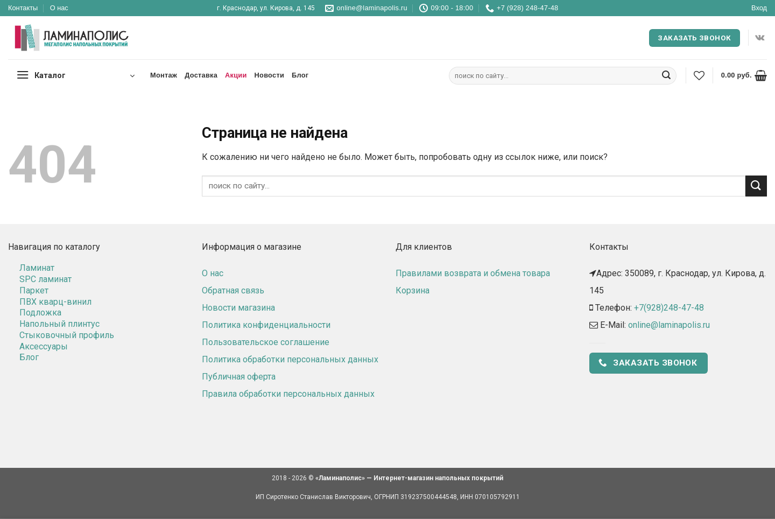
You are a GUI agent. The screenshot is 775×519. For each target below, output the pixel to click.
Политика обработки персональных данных (290, 359)
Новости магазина (238, 308)
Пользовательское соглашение (265, 342)
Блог (300, 75)
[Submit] (666, 76)
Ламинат (36, 268)
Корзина (412, 290)
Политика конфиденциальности (266, 325)
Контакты (23, 8)
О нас (59, 8)
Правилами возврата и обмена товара (473, 273)
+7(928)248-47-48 (669, 308)
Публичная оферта (239, 376)
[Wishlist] (699, 75)
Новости (269, 75)
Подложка (40, 312)
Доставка (201, 75)
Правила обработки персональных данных (288, 394)
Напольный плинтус (59, 324)
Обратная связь (233, 290)
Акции (236, 75)
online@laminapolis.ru (669, 325)
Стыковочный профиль (66, 335)
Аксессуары (43, 346)
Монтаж (163, 75)
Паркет (33, 290)
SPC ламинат (45, 279)
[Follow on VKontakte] (759, 38)
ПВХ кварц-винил (55, 302)
